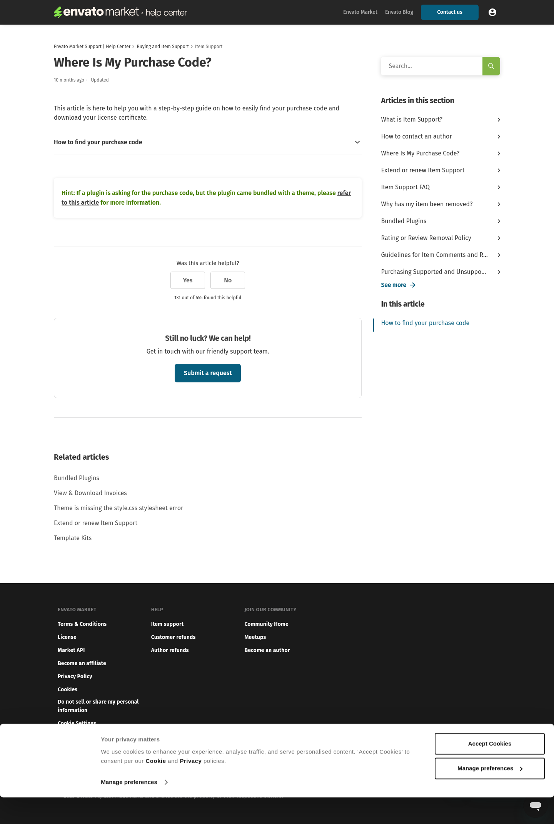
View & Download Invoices (90, 493)
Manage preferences (129, 809)
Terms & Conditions (82, 624)
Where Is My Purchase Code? (420, 153)
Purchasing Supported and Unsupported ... (434, 271)
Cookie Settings (77, 723)
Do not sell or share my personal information (98, 706)
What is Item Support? (411, 119)
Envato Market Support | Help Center (92, 46)
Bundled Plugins (76, 478)
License (67, 637)
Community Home (266, 624)
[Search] (440, 66)
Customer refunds (173, 637)
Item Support (208, 46)
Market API (71, 650)
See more (393, 285)
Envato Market (360, 12)
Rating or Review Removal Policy (426, 238)
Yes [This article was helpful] (188, 280)
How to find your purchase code (425, 323)
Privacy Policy (75, 676)
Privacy (191, 787)
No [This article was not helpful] (228, 280)
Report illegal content (85, 736)
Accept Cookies (490, 770)
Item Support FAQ (405, 187)
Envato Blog (399, 12)
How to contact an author (416, 136)
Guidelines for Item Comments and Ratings (434, 255)
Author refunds (170, 650)
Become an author (267, 650)
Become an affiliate (82, 663)
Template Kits (73, 538)
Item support (167, 624)
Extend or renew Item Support (95, 523)
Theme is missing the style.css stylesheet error (118, 508)
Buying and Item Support (163, 46)
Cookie (156, 787)
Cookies (67, 689)
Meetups (255, 637)
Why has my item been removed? (426, 204)
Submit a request (208, 373)
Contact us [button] (449, 12)
